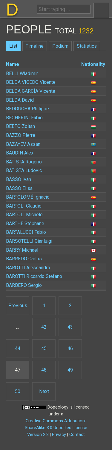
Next (44, 391)
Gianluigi (29, 241)
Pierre (20, 135)
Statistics (87, 46)
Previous (17, 305)
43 (70, 327)
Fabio (24, 117)
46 (70, 348)
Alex (19, 153)
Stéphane (25, 223)
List (13, 46)
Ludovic (24, 170)
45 (44, 348)
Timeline (35, 46)
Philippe (27, 109)
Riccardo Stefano (34, 276)
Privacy (59, 434)
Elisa (19, 188)
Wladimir (22, 73)
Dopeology (57, 407)
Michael (22, 250)
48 (44, 370)
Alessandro (28, 267)
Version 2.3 (38, 434)
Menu (101, 10)
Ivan (18, 179)
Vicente (31, 82)
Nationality (93, 64)
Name (12, 64)
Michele (24, 214)
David (20, 100)
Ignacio (28, 197)
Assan (23, 144)
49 (70, 370)
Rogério (24, 162)
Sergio (24, 285)
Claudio (24, 206)
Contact (77, 434)
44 (17, 348)
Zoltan (20, 126)
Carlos (24, 259)
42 (44, 327)
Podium (60, 46)
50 (17, 391)
